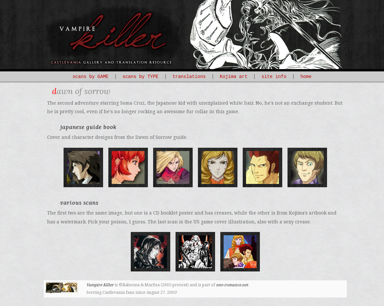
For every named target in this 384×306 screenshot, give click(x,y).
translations (189, 76)
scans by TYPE (140, 76)
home (306, 76)
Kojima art (233, 76)
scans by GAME (90, 76)
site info (274, 76)
